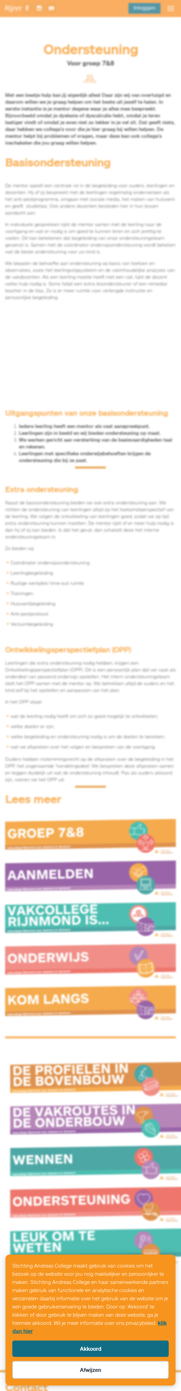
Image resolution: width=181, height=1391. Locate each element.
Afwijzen (90, 1370)
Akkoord (90, 1349)
